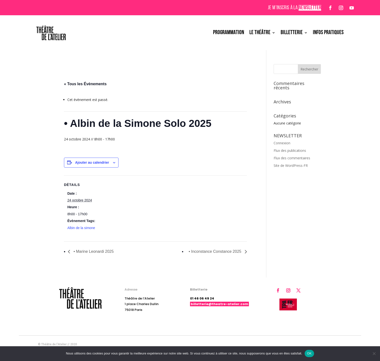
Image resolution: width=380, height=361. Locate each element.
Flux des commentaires (292, 158)
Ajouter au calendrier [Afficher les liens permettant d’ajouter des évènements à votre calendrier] (92, 162)
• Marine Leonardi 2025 (93, 251)
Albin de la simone (81, 228)
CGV (339, 344)
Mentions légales (321, 344)
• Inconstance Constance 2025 (215, 251)
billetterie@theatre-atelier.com (219, 304)
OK (309, 353)
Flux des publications (290, 150)
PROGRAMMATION (228, 33)
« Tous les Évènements (85, 84)
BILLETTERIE (292, 33)
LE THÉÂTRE (259, 33)
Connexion (282, 143)
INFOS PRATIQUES (328, 33)
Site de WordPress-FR (291, 165)
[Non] (374, 353)
